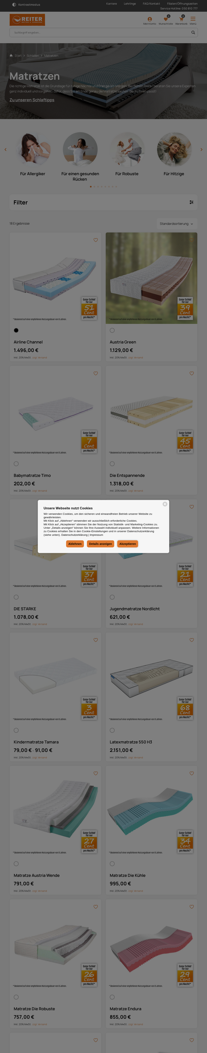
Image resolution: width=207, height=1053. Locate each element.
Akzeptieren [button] (127, 543)
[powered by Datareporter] (165, 506)
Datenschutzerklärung (74, 534)
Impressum (96, 534)
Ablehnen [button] (74, 543)
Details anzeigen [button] (100, 543)
